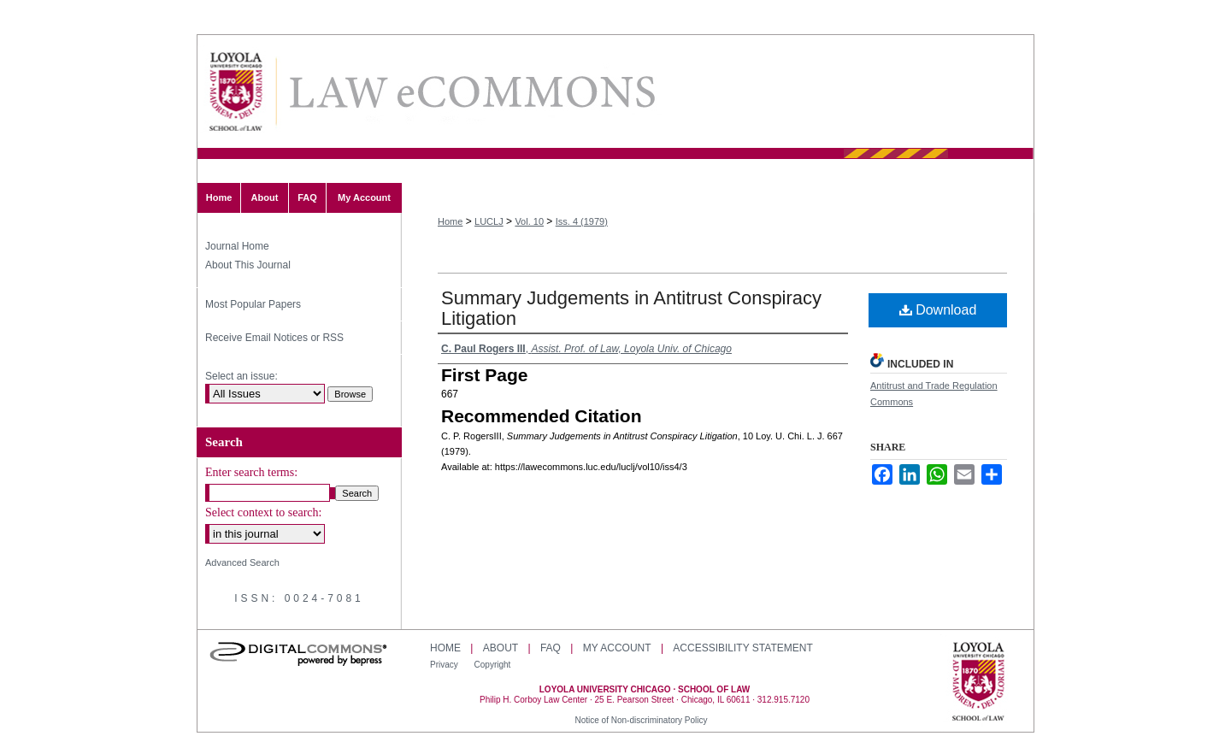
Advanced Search (242, 562)
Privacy (445, 664)
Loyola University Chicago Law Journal (471, 92)
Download (938, 310)
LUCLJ (489, 221)
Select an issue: (241, 376)
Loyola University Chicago (978, 683)
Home (450, 221)
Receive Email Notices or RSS (274, 338)
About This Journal (248, 265)
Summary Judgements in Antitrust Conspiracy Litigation (631, 308)
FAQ (550, 648)
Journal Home (237, 246)
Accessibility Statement (742, 648)
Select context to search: (263, 512)
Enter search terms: (251, 472)
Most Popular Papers (253, 304)
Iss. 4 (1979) (582, 221)
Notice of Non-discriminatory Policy (640, 720)
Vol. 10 (529, 221)
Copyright (492, 664)
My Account (617, 648)
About (500, 648)
